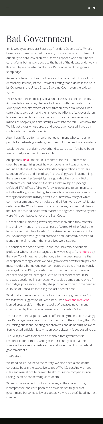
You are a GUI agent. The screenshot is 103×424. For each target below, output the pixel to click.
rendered (85, 252)
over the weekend (77, 300)
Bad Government (39, 38)
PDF (26, 160)
